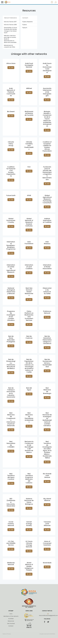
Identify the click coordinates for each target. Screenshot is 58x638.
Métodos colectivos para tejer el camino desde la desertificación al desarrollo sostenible (10, 39)
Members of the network (10, 616)
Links (10, 67)
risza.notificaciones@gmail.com (48, 614)
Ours (11, 614)
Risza (11, 2)
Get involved (11, 623)
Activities (11, 619)
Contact (10, 626)
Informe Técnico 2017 (10, 22)
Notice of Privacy (7, 634)
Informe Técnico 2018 (10, 24)
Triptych (24, 28)
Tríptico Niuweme (27, 22)
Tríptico (24, 24)
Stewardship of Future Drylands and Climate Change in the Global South (10, 30)
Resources (11, 621)
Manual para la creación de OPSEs (9, 46)
